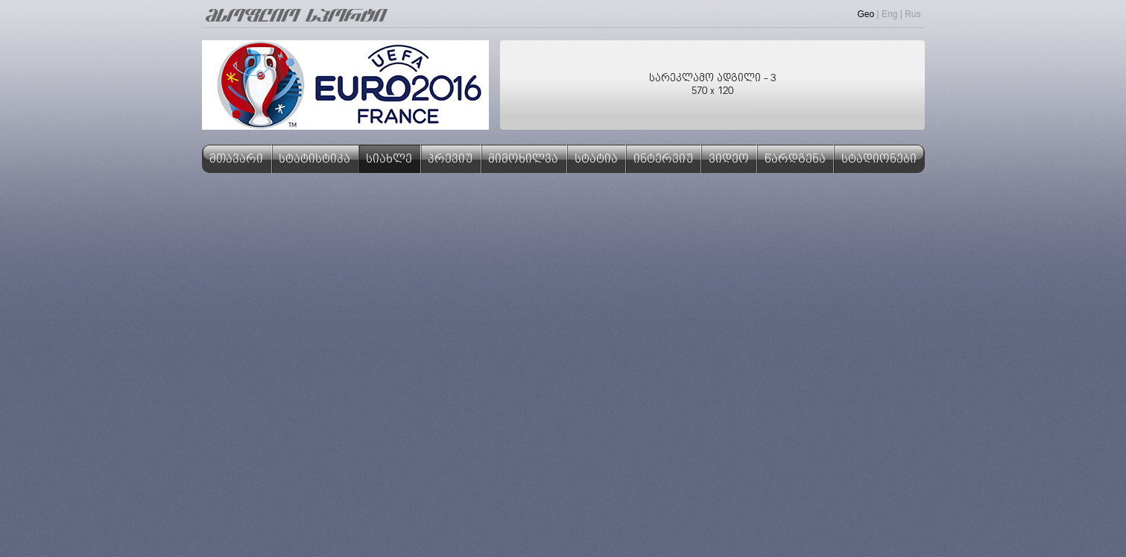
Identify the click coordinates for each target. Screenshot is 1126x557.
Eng (889, 14)
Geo (866, 14)
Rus (912, 14)
